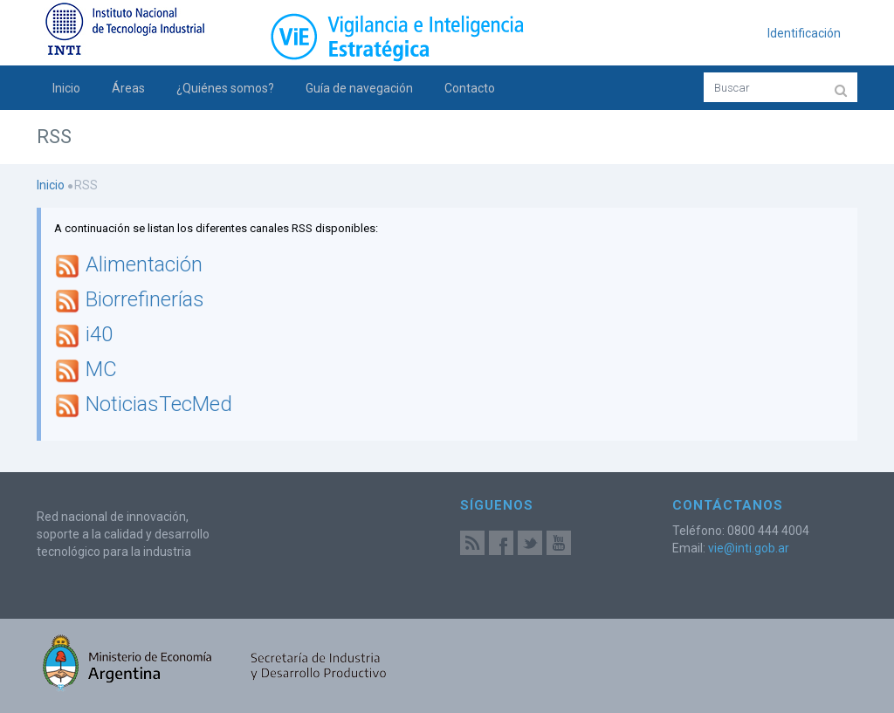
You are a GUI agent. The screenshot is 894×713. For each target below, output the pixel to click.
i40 (99, 335)
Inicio (66, 88)
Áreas (128, 88)
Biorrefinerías (145, 300)
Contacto (469, 88)
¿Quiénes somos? (225, 88)
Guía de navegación (359, 88)
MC (101, 370)
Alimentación (144, 265)
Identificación (804, 33)
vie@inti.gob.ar (748, 548)
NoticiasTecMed (159, 405)
